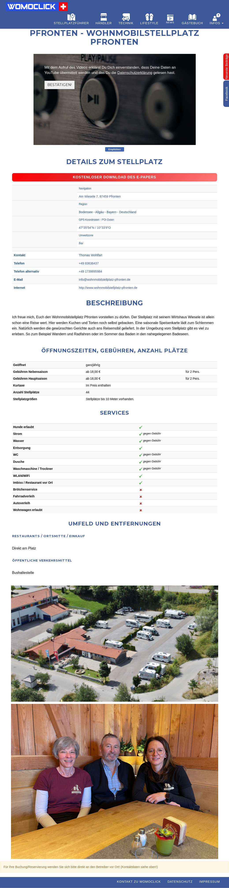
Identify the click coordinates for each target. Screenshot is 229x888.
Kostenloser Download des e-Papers (114, 177)
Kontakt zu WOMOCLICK (139, 881)
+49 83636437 (89, 263)
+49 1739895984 (90, 271)
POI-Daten (108, 219)
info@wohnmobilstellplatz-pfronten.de (104, 279)
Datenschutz (180, 881)
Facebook (226, 94)
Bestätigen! (60, 84)
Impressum (209, 881)
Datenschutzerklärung (135, 73)
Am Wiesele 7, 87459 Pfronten (100, 196)
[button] (216, 20)
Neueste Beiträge (226, 66)
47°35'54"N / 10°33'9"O (95, 227)
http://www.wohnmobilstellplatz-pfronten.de (108, 287)
